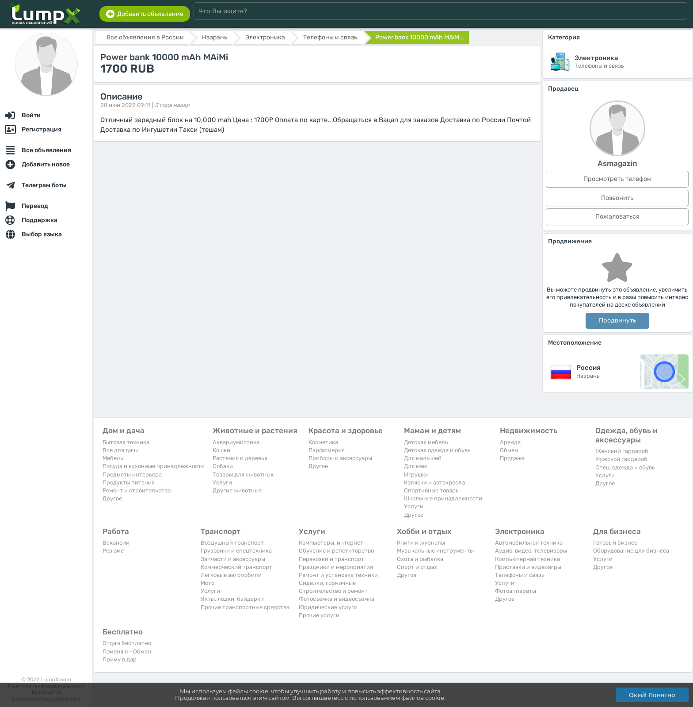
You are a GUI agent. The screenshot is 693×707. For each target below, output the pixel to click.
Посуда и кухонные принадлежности (154, 466)
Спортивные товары (432, 490)
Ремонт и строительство (137, 490)
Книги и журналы (421, 542)
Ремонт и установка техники (338, 575)
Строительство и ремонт (333, 591)
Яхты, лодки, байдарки (232, 599)
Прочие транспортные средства (245, 607)
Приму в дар (120, 659)
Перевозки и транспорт (331, 559)
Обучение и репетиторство (336, 550)
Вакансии (116, 542)
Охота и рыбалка (420, 559)
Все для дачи (121, 450)
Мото (207, 583)
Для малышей (423, 458)
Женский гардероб (621, 451)
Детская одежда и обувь (437, 450)
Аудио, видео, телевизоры (531, 550)
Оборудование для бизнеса (631, 550)
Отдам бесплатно (127, 643)
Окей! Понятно (652, 695)
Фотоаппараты (515, 591)
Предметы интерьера (132, 474)
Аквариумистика (236, 442)
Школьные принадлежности (443, 498)
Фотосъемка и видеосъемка (336, 599)
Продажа (512, 458)
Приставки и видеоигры (528, 567)
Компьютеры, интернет (331, 542)
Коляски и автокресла (434, 482)
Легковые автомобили (231, 575)
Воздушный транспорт (232, 542)
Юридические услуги (328, 607)
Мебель (113, 458)
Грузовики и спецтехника (236, 550)
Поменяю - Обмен (127, 651)
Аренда (510, 442)
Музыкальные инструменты (435, 550)
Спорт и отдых (417, 567)
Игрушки (416, 474)
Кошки (221, 450)
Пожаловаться (617, 216)
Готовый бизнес (615, 542)
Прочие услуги (319, 615)
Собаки (223, 466)
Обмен (509, 450)
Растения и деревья (240, 458)
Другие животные (237, 490)
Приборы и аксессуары (340, 458)
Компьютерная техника (527, 559)
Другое (112, 498)
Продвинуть (617, 320)
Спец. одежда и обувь (625, 467)
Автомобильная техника (529, 542)
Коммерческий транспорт (236, 567)
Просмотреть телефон (617, 179)
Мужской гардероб (621, 459)
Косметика (323, 442)
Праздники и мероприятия (336, 567)
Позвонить (617, 198)
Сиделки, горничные (327, 583)
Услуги (222, 482)
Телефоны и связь (519, 575)
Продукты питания (129, 482)
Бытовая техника (126, 442)
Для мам (415, 466)
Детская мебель (426, 442)
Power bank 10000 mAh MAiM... (420, 37)
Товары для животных (243, 474)
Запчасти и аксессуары (233, 559)
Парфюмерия (326, 450)
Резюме (113, 550)
